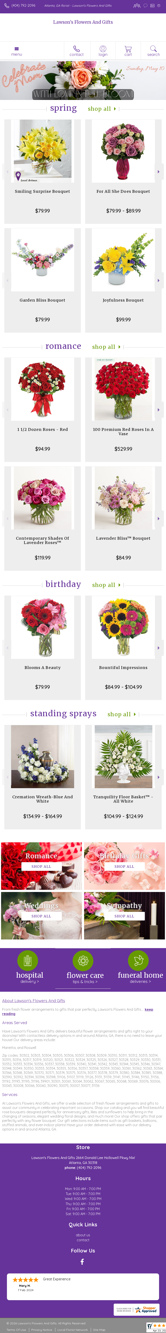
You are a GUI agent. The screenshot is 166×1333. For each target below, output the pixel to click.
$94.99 (42, 449)
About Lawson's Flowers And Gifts (33, 1000)
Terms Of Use (16, 1330)
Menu (16, 54)
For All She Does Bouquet (123, 191)
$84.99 (123, 557)
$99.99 (123, 319)
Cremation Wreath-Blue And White (42, 799)
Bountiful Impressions (123, 667)
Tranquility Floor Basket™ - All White (123, 799)
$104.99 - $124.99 (123, 816)
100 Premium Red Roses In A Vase (123, 431)
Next (159, 172)
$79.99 (42, 210)
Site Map (99, 1330)
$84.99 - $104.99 (123, 687)
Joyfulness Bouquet (123, 300)
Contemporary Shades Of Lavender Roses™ (42, 540)
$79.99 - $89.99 (123, 210)
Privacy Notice (41, 1330)
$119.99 (43, 557)
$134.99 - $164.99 (42, 816)
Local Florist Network (72, 1330)
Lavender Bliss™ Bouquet (123, 538)
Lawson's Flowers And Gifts (83, 22)
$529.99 (123, 449)
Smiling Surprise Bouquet (42, 191)
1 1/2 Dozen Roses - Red (42, 429)
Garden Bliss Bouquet (42, 300)
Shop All (99, 109)
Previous (6, 172)
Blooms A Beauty (43, 667)
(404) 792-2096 (23, 5)
